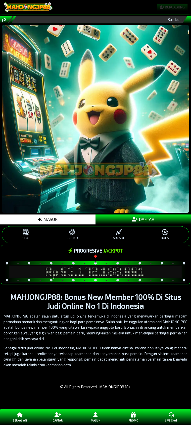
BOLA (165, 234)
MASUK (48, 219)
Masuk (95, 417)
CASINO (72, 234)
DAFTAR (143, 219)
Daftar (58, 417)
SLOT (26, 234)
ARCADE (119, 234)
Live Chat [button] (171, 417)
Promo (133, 417)
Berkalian (20, 417)
